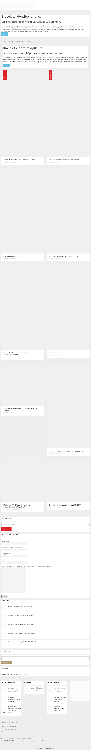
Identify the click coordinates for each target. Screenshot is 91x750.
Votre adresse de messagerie (14, 548)
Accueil (2, 738)
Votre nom (14, 542)
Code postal (14, 555)
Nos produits (11, 738)
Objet (14, 561)
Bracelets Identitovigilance (10, 162)
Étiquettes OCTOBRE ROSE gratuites (14, 674)
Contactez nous (27, 738)
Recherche (6, 529)
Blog (18, 738)
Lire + (4, 34)
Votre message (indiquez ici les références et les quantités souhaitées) (26, 579)
